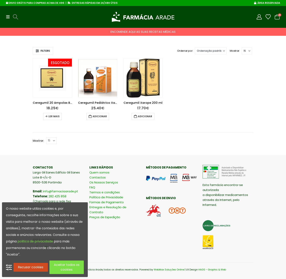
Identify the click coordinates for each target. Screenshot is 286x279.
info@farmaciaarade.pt (60, 191)
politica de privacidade (35, 241)
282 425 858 (57, 196)
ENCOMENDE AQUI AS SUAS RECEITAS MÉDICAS (143, 32)
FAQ (92, 187)
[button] (9, 17)
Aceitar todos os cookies (66, 267)
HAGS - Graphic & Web (212, 269)
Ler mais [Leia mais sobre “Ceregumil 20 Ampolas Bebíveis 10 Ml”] (54, 116)
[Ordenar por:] (211, 50)
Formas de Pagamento (106, 202)
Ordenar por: (185, 51)
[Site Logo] (143, 17)
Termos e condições (104, 192)
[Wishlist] (268, 16)
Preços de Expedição (104, 217)
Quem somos (99, 172)
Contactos (97, 177)
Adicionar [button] (100, 116)
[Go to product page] (52, 78)
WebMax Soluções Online (169, 269)
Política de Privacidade (106, 197)
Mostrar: (235, 51)
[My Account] (259, 16)
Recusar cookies (30, 267)
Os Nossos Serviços (103, 182)
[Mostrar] (247, 50)
